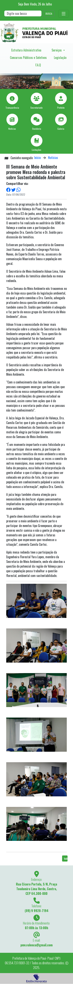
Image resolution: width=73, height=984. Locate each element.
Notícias (53, 157)
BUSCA (49, 13)
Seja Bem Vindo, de (35, 4)
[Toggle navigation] (63, 14)
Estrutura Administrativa (26, 50)
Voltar (66, 858)
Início (37, 157)
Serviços (57, 50)
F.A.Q (38, 65)
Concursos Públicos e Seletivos (28, 57)
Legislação (60, 57)
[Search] (22, 13)
